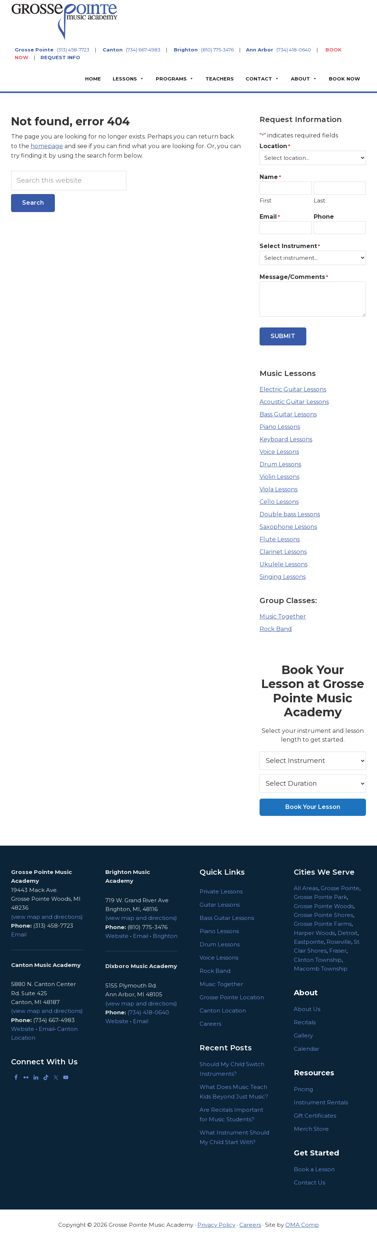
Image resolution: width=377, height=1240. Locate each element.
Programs (171, 79)
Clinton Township (318, 959)
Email (270, 217)
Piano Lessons (280, 426)
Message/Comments (294, 277)
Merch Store (311, 1128)
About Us (307, 1009)
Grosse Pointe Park (320, 896)
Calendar (306, 1048)
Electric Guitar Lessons (293, 389)
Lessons (125, 79)
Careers (210, 1023)
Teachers (219, 79)
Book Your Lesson (312, 806)
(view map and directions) (47, 916)
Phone (324, 216)
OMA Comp (302, 1224)
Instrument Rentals (321, 1102)
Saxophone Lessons (288, 526)
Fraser (337, 950)
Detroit (347, 932)
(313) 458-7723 (73, 50)
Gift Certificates (315, 1115)
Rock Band (276, 629)
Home (93, 79)
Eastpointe (309, 941)
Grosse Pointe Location (232, 997)
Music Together (283, 616)
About (300, 79)
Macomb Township (321, 968)
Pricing (303, 1089)
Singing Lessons (283, 576)
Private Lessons (221, 891)
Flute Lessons (280, 539)
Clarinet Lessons (283, 551)
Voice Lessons (279, 451)
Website (22, 1028)
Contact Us (309, 1182)
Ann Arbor (259, 50)
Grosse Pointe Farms (323, 923)
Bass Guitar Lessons (288, 414)
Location (275, 146)
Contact (259, 79)
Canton (113, 50)
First (265, 200)
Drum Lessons (280, 464)
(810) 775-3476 (217, 50)
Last (319, 200)
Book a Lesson (314, 1169)
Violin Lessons (279, 476)
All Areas (306, 888)
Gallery (303, 1035)
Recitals (305, 1022)
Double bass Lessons (290, 514)
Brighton (186, 50)
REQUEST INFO (60, 57)
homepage (47, 146)
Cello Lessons (279, 501)
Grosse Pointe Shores (323, 914)
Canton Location (223, 1010)
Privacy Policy (216, 1224)
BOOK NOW (344, 79)
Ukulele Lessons (283, 564)
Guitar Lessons (220, 904)
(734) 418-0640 (293, 50)
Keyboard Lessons (286, 439)
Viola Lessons (278, 489)
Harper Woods (314, 932)
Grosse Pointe (34, 50)
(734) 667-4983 (143, 50)
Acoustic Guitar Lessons (294, 401)
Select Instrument (290, 246)
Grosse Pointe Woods (323, 906)
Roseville (339, 941)
